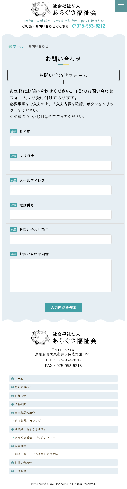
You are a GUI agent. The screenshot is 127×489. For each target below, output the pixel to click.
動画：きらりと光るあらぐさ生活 (36, 454)
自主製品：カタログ (28, 421)
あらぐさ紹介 (23, 387)
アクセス (20, 471)
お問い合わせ (23, 462)
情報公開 (20, 404)
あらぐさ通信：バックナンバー (35, 437)
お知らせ (20, 395)
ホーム (18, 46)
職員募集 (20, 446)
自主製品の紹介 (25, 412)
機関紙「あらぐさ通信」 (30, 429)
